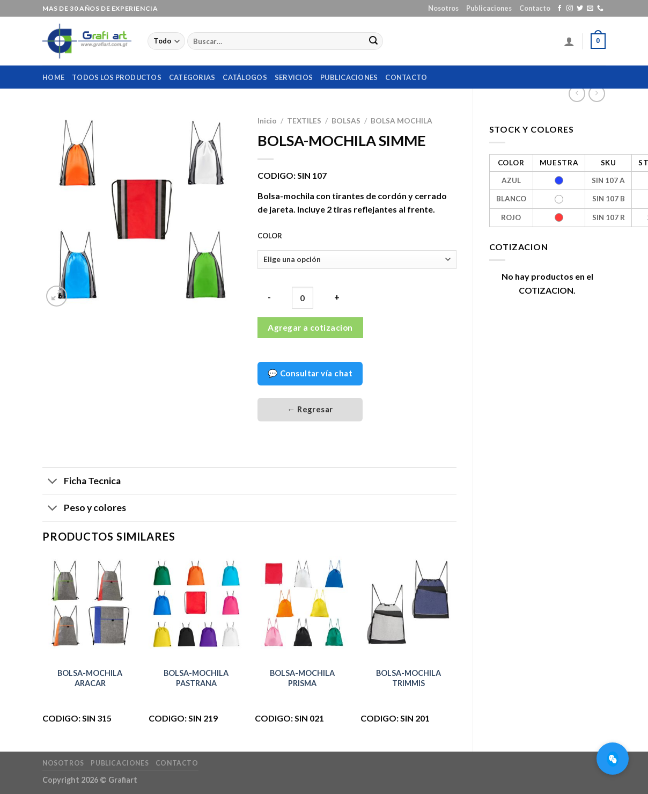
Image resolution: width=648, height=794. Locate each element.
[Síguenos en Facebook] (559, 8)
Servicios (294, 77)
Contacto (534, 8)
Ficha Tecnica (81, 481)
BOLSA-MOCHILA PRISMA (302, 678)
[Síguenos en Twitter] (580, 8)
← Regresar (310, 409)
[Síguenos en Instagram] (569, 8)
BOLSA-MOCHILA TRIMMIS (408, 678)
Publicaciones (489, 8)
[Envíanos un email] (590, 8)
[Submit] (373, 41)
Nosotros (443, 8)
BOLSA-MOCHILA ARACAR (89, 678)
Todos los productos (116, 77)
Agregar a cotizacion (310, 327)
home (53, 77)
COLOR (269, 236)
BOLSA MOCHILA (401, 120)
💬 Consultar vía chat (310, 373)
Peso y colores (84, 508)
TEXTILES (304, 120)
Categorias (192, 77)
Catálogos (245, 77)
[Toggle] (52, 481)
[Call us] (600, 8)
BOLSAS (346, 120)
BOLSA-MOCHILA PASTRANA (196, 678)
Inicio (267, 120)
